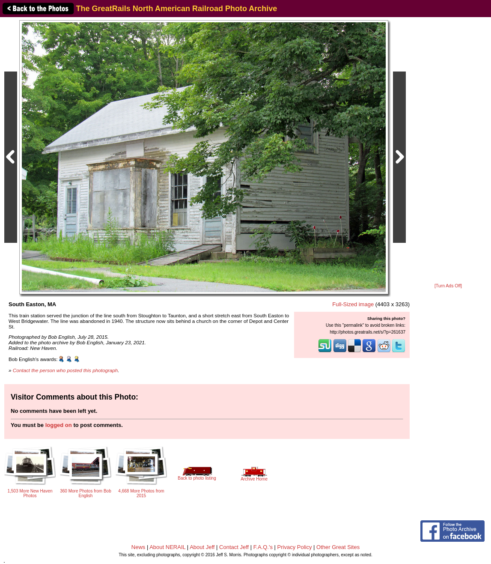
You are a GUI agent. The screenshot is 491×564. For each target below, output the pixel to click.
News (138, 547)
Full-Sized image (353, 304)
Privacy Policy (294, 547)
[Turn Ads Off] (448, 285)
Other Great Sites (338, 547)
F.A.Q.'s (263, 547)
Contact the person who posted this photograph (65, 370)
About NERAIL (167, 547)
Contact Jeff (234, 547)
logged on (58, 425)
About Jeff (202, 547)
